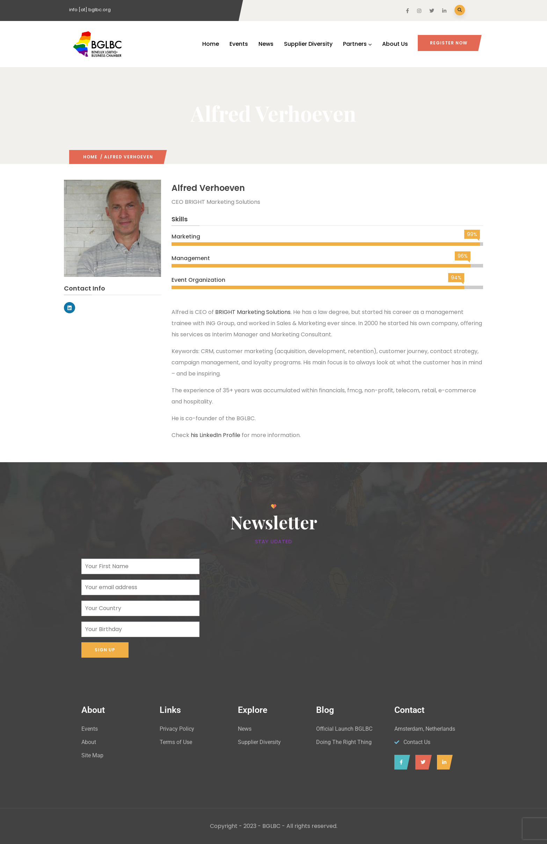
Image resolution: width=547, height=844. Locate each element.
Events (238, 44)
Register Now (448, 43)
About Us (395, 44)
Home (210, 44)
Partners (357, 44)
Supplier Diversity (308, 44)
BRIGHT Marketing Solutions (253, 312)
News (266, 44)
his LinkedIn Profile (215, 435)
